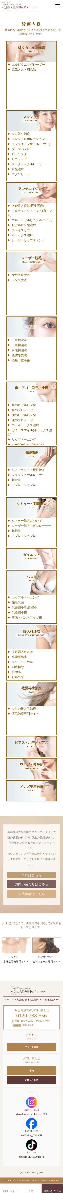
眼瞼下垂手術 (21, 360)
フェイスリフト (22, 230)
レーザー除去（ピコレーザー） (33, 525)
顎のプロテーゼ (22, 420)
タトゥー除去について (27, 520)
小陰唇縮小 (19, 657)
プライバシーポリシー (31, 1172)
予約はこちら (32, 875)
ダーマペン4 (20, 149)
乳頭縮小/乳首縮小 (24, 607)
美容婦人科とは (22, 652)
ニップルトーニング (25, 597)
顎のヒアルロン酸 (24, 415)
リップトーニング (24, 439)
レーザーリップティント (28, 240)
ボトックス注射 (22, 235)
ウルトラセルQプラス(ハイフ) (32, 220)
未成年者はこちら (31, 894)
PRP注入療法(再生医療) (28, 205)
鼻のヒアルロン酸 (24, 405)
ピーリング (19, 154)
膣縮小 (16, 672)
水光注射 (18, 169)
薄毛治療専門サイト (25, 713)
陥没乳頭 (18, 602)
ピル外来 (18, 677)
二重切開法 (19, 345)
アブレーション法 (24, 485)
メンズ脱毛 (19, 280)
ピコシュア (19, 159)
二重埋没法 (19, 340)
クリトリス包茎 (22, 662)
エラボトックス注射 (25, 425)
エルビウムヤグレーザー (28, 64)
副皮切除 (18, 667)
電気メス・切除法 (24, 69)
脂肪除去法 (19, 355)
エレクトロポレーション (28, 139)
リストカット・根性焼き (28, 470)
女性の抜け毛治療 (24, 708)
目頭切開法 (19, 350)
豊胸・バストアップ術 (27, 617)
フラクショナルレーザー (28, 164)
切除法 (16, 480)
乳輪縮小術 (19, 612)
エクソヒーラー (22, 174)
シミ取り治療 (21, 133)
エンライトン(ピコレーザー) (31, 144)
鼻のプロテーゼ (22, 410)
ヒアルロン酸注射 (24, 225)
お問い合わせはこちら (31, 884)
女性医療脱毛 (21, 275)
